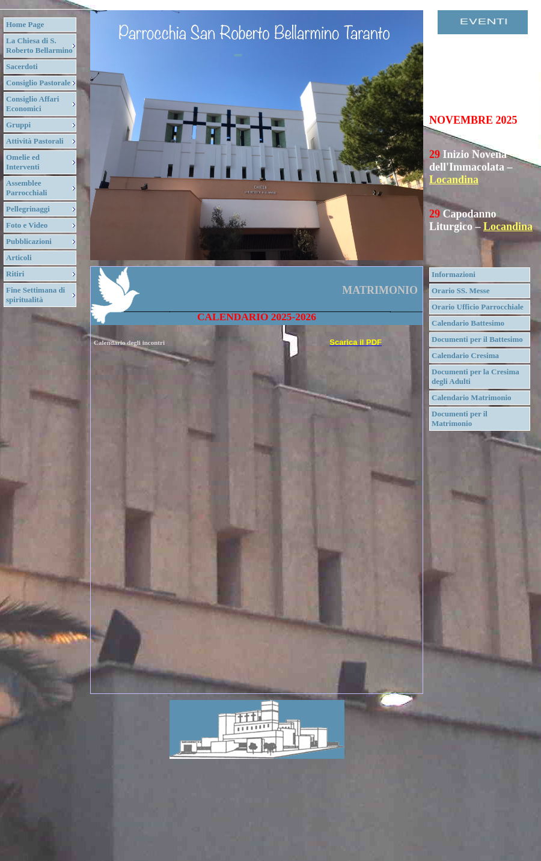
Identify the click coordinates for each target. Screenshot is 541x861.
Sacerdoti (22, 66)
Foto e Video (26, 225)
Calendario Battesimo (468, 322)
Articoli (19, 257)
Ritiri (15, 273)
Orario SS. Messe (460, 290)
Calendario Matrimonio (472, 397)
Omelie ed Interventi (23, 162)
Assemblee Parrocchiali (26, 187)
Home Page (25, 24)
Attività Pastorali (35, 140)
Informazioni (453, 274)
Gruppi (18, 124)
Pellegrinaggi (28, 208)
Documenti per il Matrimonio (460, 418)
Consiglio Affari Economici (32, 103)
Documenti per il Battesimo (477, 339)
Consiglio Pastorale (38, 82)
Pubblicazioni (29, 241)
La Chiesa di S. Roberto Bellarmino (39, 45)
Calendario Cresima (465, 355)
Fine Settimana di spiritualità (35, 294)
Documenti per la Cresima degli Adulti (475, 376)
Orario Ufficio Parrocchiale (478, 306)
